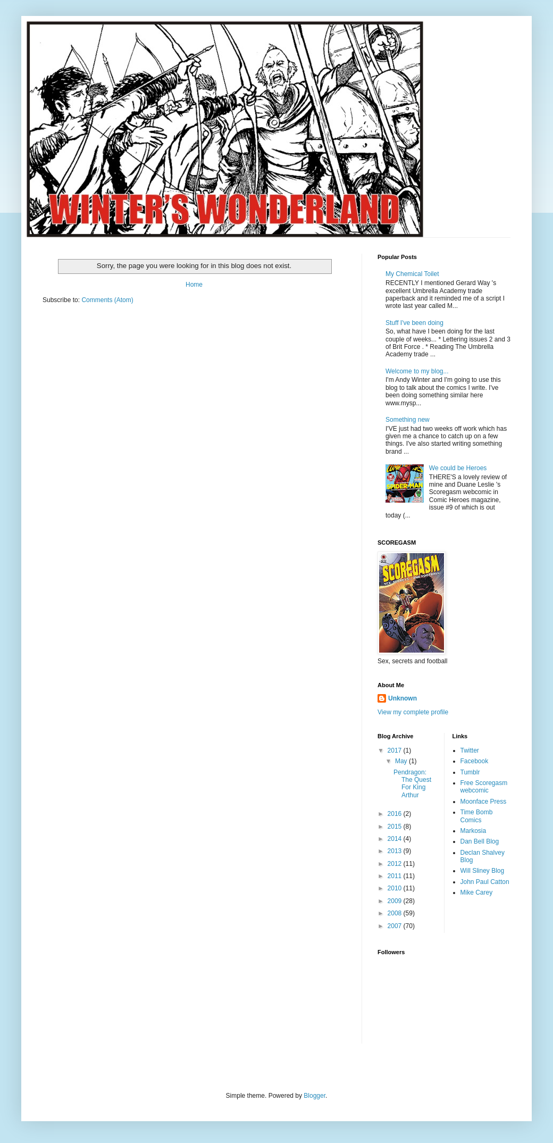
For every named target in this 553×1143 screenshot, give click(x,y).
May (402, 761)
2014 (396, 838)
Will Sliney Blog (482, 870)
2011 (396, 876)
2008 (396, 913)
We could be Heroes (458, 468)
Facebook (474, 761)
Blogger (314, 1095)
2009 (396, 901)
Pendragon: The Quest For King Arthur (412, 784)
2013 (396, 851)
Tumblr (470, 772)
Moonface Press (483, 801)
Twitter (469, 750)
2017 (396, 750)
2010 (396, 888)
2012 (396, 863)
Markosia (473, 831)
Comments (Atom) (107, 300)
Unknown (402, 698)
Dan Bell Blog (479, 841)
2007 (396, 926)
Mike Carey (476, 892)
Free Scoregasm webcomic (484, 786)
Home (194, 284)
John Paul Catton (484, 882)
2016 (396, 813)
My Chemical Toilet (412, 274)
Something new (408, 419)
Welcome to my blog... (417, 371)
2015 (396, 826)
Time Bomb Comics (476, 815)
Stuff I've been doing (414, 323)
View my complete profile (413, 712)
